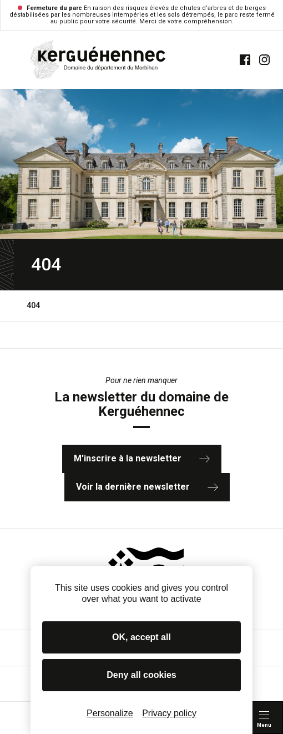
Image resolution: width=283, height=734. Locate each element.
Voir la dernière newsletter (147, 486)
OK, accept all (141, 637)
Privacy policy (169, 713)
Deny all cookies (141, 675)
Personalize (110, 713)
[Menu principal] (264, 717)
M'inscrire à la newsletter (142, 458)
